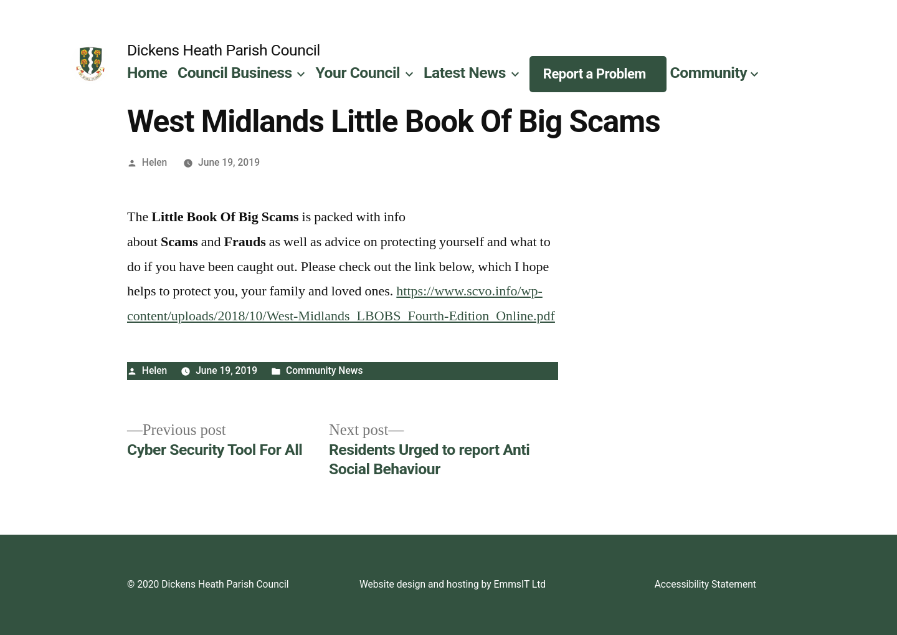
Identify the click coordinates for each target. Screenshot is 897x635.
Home (147, 73)
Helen (155, 162)
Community (709, 73)
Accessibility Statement (705, 584)
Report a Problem (594, 74)
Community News (324, 370)
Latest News (465, 73)
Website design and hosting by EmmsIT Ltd (452, 584)
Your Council (358, 73)
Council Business (235, 73)
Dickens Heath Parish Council (223, 50)
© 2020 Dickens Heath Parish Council (208, 584)
